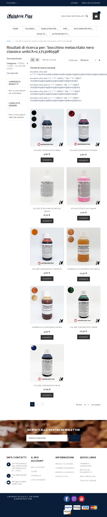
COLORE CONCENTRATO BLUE (47, 389)
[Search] (87, 16)
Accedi (74, 3)
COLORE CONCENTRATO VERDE (83, 331)
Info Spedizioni (88, 476)
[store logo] (20, 16)
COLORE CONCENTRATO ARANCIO (47, 273)
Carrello (36, 476)
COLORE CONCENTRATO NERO (47, 154)
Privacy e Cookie (64, 464)
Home (9, 45)
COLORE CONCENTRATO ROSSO (83, 154)
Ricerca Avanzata (65, 472)
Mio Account (38, 467)
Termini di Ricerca (65, 468)
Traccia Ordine (88, 481)
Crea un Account (91, 3)
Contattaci (62, 476)
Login (34, 471)
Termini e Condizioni (85, 465)
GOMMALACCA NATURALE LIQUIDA (47, 331)
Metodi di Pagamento (86, 471)
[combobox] (75, 16)
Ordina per (73, 64)
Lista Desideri (38, 480)
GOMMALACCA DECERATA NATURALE (83, 273)
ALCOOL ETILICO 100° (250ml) (83, 213)
